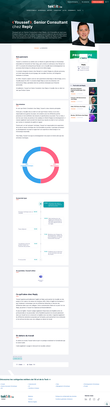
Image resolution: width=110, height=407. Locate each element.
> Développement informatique (91, 384)
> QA (1, 388)
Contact (30, 399)
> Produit (85, 386)
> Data (57, 384)
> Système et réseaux (33, 388)
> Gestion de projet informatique (8, 386)
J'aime (19, 364)
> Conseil (2, 384)
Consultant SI (17, 358)
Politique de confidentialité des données (66, 396)
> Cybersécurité (32, 384)
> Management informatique (62, 386)
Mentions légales (32, 401)
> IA (29, 386)
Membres (30, 396)
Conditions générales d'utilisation (64, 399)
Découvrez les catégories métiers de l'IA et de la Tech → (25, 379)
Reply (83, 65)
